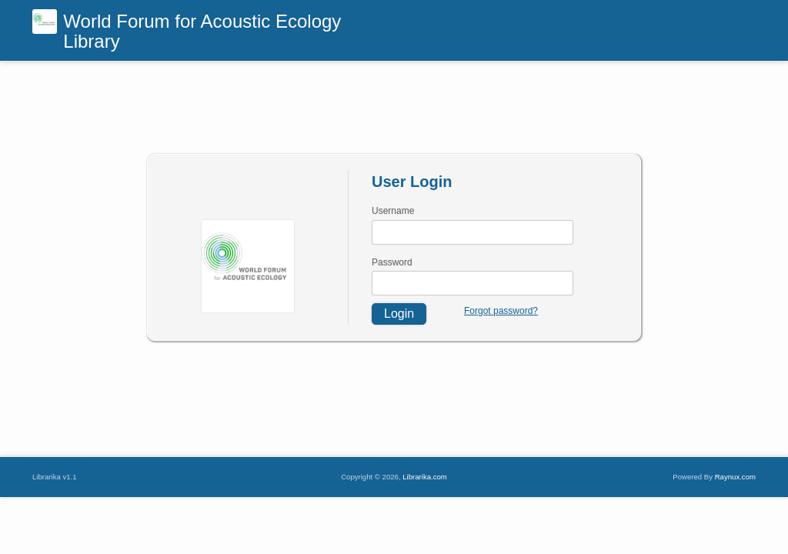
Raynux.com (735, 476)
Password (392, 262)
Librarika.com (424, 476)
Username (393, 210)
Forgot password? (501, 310)
